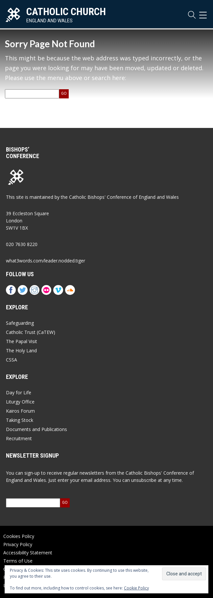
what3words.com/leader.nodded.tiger (45, 261)
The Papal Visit (21, 341)
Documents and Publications (36, 429)
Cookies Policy (18, 536)
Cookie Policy (136, 588)
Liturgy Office (20, 402)
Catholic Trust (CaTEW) (30, 332)
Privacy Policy (17, 544)
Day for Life (18, 392)
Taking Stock (19, 420)
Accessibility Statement (27, 552)
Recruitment (19, 438)
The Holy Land (21, 350)
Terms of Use (18, 561)
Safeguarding (20, 323)
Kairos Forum (20, 411)
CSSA (11, 360)
